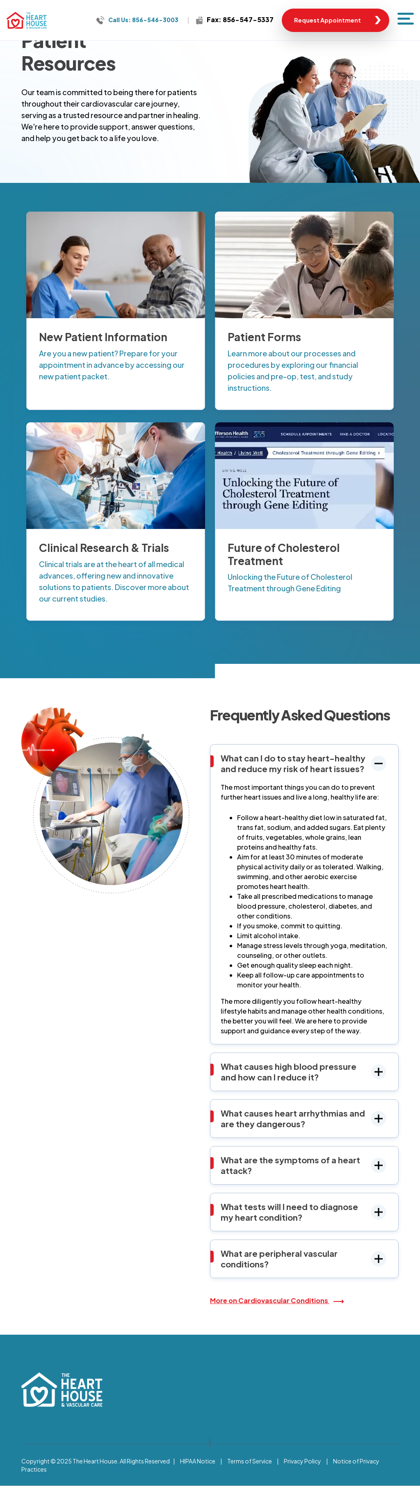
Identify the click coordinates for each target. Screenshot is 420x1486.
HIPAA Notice (197, 1461)
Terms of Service (249, 1461)
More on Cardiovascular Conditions (269, 1300)
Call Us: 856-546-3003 (143, 19)
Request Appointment (327, 20)
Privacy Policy (302, 1461)
